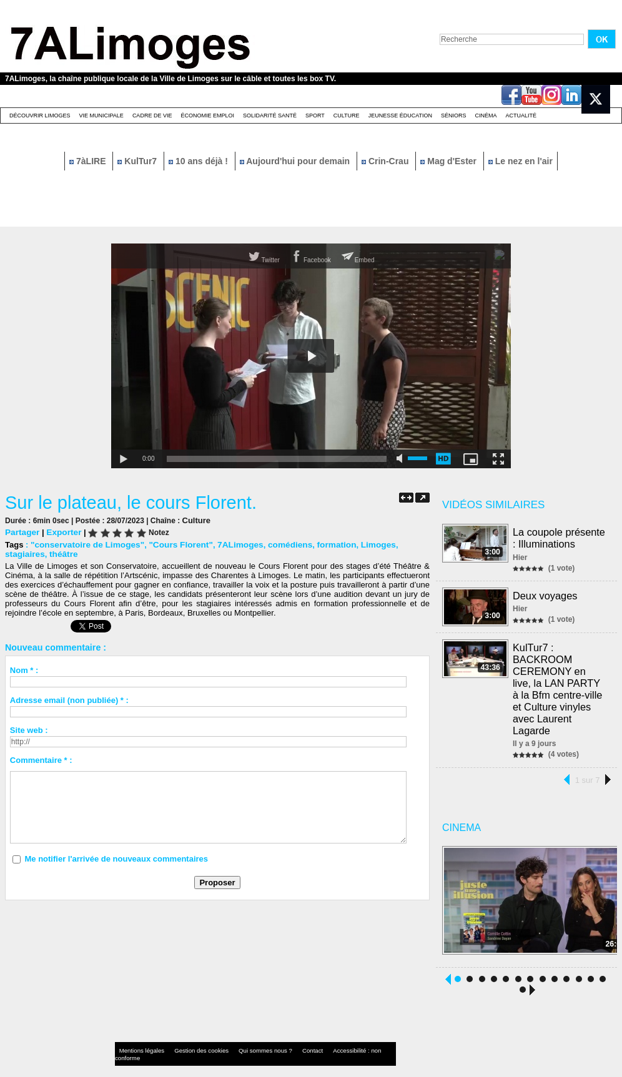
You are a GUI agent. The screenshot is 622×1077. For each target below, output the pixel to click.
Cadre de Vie (152, 115)
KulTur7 (138, 161)
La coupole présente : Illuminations (559, 537)
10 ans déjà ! (199, 161)
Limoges (362, 544)
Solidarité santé (270, 115)
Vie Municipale (101, 115)
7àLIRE (88, 161)
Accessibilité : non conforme (335, 1036)
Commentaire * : (41, 759)
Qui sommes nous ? (245, 1036)
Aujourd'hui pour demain (296, 161)
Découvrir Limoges (40, 115)
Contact (286, 1036)
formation (323, 544)
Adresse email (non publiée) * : (69, 699)
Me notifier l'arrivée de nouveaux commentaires (116, 858)
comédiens (278, 544)
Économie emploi (207, 115)
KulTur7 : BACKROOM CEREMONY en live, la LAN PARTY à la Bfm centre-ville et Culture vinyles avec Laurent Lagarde (560, 681)
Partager (21, 531)
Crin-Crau (386, 161)
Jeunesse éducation (400, 115)
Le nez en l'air (520, 161)
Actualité (521, 115)
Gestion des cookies (190, 1036)
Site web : (29, 729)
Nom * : (24, 669)
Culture (346, 115)
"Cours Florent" (174, 544)
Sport (315, 115)
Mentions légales (138, 1036)
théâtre (18, 553)
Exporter (61, 531)
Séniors (453, 115)
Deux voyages (545, 594)
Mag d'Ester (449, 161)
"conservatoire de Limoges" (85, 544)
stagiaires (403, 544)
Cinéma (486, 115)
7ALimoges (230, 544)
